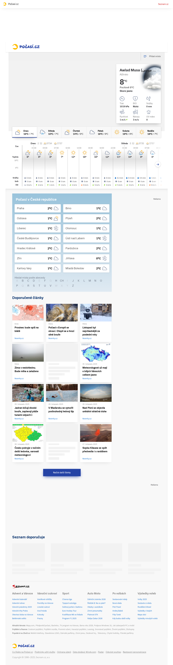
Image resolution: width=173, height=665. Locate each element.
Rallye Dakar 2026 (94, 618)
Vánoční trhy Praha (20, 611)
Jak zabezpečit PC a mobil (123, 626)
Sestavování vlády (119, 599)
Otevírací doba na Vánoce (22, 615)
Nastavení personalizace (134, 652)
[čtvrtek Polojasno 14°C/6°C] (74, 132)
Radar (101, 652)
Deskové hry (91, 633)
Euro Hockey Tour (69, 611)
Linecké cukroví (43, 607)
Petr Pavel (116, 607)
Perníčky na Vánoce (45, 603)
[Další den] (158, 164)
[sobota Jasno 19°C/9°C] (123, 132)
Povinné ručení (64, 629)
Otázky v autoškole (95, 607)
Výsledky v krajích (145, 611)
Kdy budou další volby (121, 618)
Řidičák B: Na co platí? (96, 603)
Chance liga (67, 599)
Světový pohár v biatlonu (72, 607)
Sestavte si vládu (145, 603)
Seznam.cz (163, 4)
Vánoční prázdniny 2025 (22, 607)
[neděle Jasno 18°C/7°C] (148, 132)
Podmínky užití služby (45, 652)
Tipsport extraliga (69, 603)
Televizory (102, 633)
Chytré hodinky (113, 633)
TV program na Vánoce (69, 626)
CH (62, 280)
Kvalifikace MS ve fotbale (72, 615)
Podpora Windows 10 (102, 626)
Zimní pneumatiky (94, 611)
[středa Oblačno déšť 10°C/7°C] (49, 132)
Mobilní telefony (37, 633)
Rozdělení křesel (144, 607)
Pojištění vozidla (50, 629)
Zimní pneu (80, 633)
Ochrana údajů (64, 652)
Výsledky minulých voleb (148, 618)
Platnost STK (92, 615)
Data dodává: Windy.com (84, 652)
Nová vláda (117, 603)
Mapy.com (30, 626)
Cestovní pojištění (35, 629)
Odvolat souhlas (113, 652)
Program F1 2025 (69, 618)
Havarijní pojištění (79, 629)
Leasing (90, 629)
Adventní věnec (18, 603)
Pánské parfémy (127, 633)
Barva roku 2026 (86, 626)
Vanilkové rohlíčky (44, 599)
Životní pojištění (118, 629)
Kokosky (40, 615)
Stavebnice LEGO (52, 633)
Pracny (40, 618)
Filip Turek (116, 615)
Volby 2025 (142, 599)
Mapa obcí (142, 615)
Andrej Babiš (117, 611)
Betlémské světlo (19, 618)
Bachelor (55, 626)
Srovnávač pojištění (103, 629)
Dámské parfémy (67, 633)
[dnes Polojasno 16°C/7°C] (24, 132)
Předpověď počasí (43, 626)
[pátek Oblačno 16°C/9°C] (98, 132)
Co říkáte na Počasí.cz (22, 652)
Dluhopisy (130, 629)
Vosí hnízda (42, 611)
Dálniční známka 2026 (96, 599)
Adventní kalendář (19, 599)
